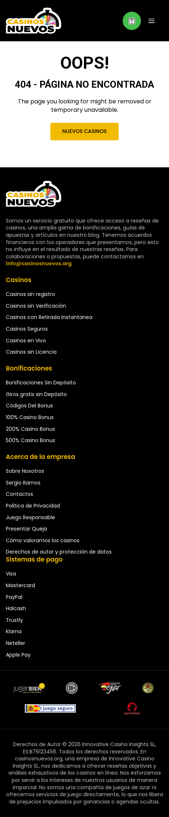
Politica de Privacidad (33, 505)
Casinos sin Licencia (31, 352)
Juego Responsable (30, 517)
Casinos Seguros (27, 328)
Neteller (15, 643)
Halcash (16, 608)
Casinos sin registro (30, 294)
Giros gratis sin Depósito (36, 394)
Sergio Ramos (23, 482)
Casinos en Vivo (26, 340)
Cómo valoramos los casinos (43, 540)
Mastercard (20, 585)
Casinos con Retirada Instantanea (49, 317)
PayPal (14, 597)
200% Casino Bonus (30, 429)
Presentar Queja (26, 528)
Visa (11, 573)
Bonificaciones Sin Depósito (41, 382)
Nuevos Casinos (84, 131)
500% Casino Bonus (30, 440)
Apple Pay (18, 654)
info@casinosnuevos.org (39, 263)
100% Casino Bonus (30, 417)
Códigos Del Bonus (29, 405)
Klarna (14, 631)
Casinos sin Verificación (36, 305)
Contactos (19, 494)
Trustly (14, 620)
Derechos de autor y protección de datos (59, 551)
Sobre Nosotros (25, 471)
